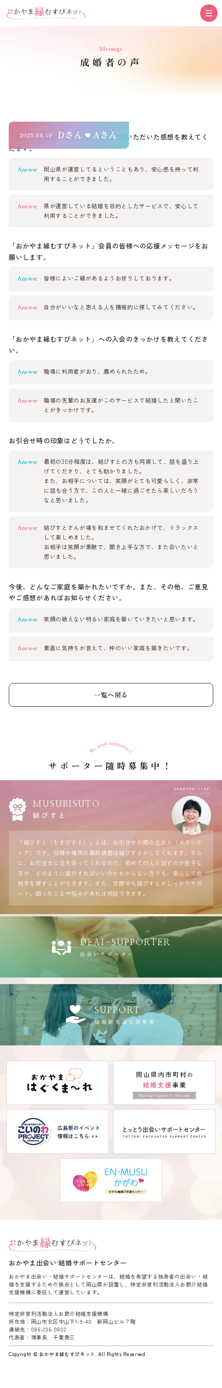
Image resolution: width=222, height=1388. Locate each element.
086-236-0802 (48, 1329)
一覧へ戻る (111, 694)
